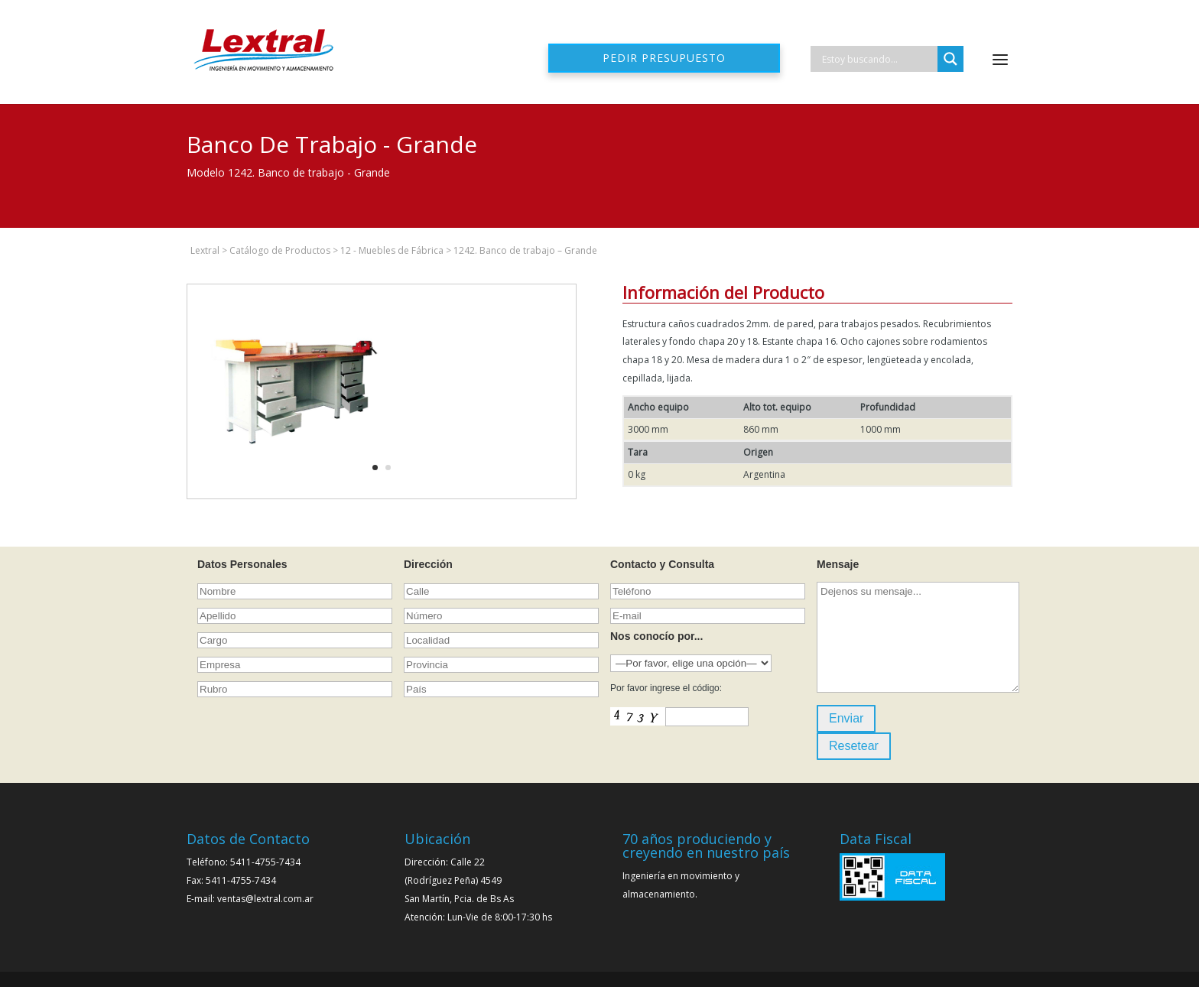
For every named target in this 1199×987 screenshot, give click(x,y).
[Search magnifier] (950, 59)
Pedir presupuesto (664, 57)
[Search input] (878, 59)
